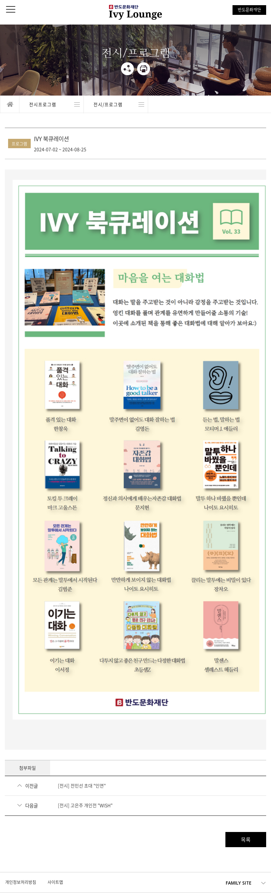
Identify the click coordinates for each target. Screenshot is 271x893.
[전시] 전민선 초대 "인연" (82, 785)
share (127, 68)
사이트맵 (55, 882)
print (143, 68)
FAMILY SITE (238, 883)
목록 (246, 839)
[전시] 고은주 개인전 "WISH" (85, 805)
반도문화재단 (249, 9)
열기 (51, 104)
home (9, 104)
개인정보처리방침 (20, 882)
